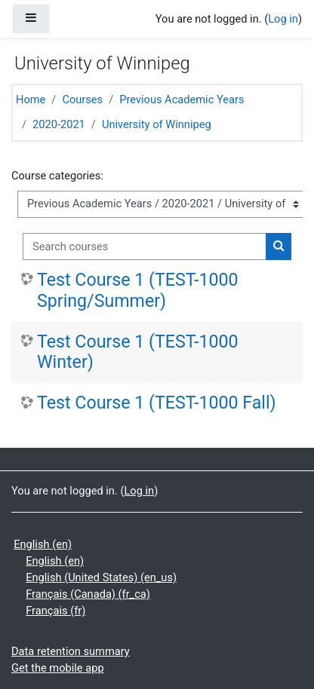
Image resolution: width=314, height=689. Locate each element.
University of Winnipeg (156, 124)
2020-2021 (58, 124)
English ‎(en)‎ (43, 544)
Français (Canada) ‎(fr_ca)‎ (88, 594)
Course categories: (57, 175)
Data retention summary (70, 651)
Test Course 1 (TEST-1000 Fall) (156, 403)
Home (30, 99)
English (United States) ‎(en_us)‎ (101, 577)
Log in (283, 19)
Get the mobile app (57, 668)
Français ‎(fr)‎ (55, 610)
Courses (82, 99)
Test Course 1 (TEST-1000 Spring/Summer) (138, 290)
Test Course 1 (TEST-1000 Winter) (138, 352)
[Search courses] (144, 246)
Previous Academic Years (181, 99)
